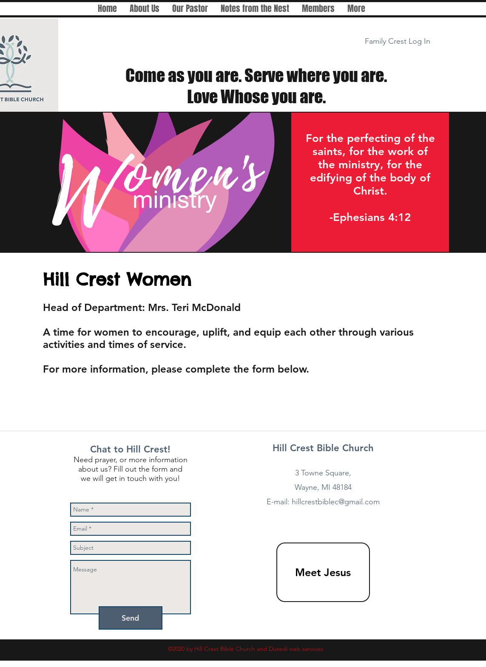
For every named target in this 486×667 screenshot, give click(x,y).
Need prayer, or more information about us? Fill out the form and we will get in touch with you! (131, 469)
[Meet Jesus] (323, 572)
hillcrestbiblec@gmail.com (336, 501)
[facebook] (456, 8)
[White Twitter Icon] (481, 8)
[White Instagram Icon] (469, 8)
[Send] (130, 618)
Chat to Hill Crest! (130, 449)
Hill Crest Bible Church (323, 448)
